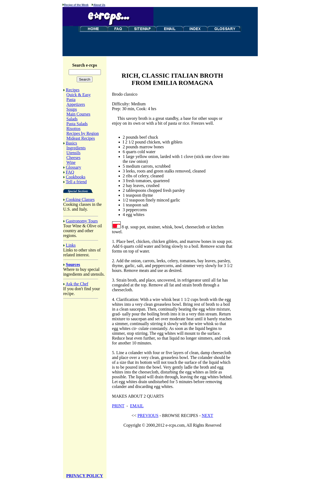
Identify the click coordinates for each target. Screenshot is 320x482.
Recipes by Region (83, 134)
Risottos (73, 129)
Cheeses (73, 158)
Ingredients (76, 148)
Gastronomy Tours (82, 222)
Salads (72, 119)
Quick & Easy (79, 95)
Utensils (73, 153)
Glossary (73, 168)
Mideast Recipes (81, 139)
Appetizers (76, 105)
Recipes (73, 90)
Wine (71, 163)
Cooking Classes (80, 200)
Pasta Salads (77, 124)
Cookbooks (76, 177)
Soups (72, 110)
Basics (71, 144)
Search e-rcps (85, 65)
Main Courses (78, 115)
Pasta (71, 100)
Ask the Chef (77, 284)
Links (71, 246)
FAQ (70, 173)
